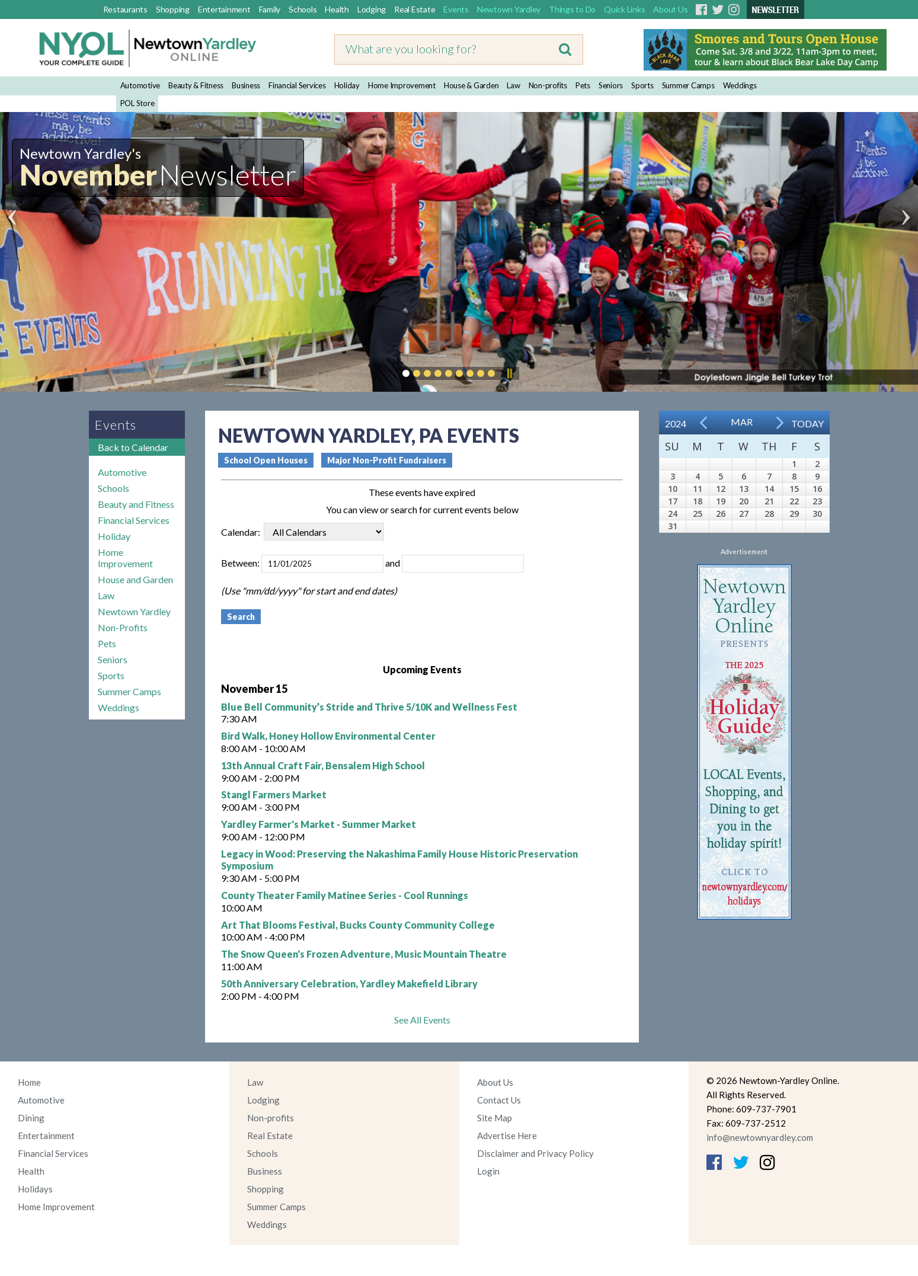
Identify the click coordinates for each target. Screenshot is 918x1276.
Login (488, 1171)
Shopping (173, 9)
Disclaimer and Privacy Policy (535, 1153)
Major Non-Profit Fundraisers (386, 460)
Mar (742, 421)
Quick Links (624, 9)
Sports (642, 85)
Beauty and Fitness (136, 504)
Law (513, 85)
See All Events (422, 1019)
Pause (509, 373)
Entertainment (224, 9)
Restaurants (125, 9)
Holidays (35, 1189)
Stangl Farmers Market (274, 794)
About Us (670, 9)
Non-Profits (123, 627)
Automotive (140, 85)
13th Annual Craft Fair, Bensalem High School (323, 765)
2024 (675, 423)
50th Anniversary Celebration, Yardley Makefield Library (349, 983)
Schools (302, 9)
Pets (582, 85)
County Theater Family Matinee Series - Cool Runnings (344, 895)
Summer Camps (688, 85)
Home (29, 1082)
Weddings (740, 85)
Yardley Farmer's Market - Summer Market (318, 824)
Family (270, 9)
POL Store (137, 103)
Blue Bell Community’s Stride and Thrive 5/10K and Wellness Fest (369, 706)
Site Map (494, 1117)
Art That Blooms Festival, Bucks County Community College (358, 924)
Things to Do (572, 9)
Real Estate (414, 9)
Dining (31, 1117)
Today (807, 423)
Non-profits (548, 85)
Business (246, 85)
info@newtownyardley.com (759, 1137)
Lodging (371, 9)
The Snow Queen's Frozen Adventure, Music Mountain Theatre (364, 954)
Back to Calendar (133, 447)
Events (456, 9)
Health (337, 9)
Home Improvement (402, 85)
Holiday (347, 85)
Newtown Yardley (508, 9)
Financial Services (297, 85)
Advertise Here (507, 1135)
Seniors (611, 85)
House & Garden (471, 85)
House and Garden (135, 579)
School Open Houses (266, 460)
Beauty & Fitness (195, 85)
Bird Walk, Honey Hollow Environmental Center (328, 735)
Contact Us (499, 1100)
